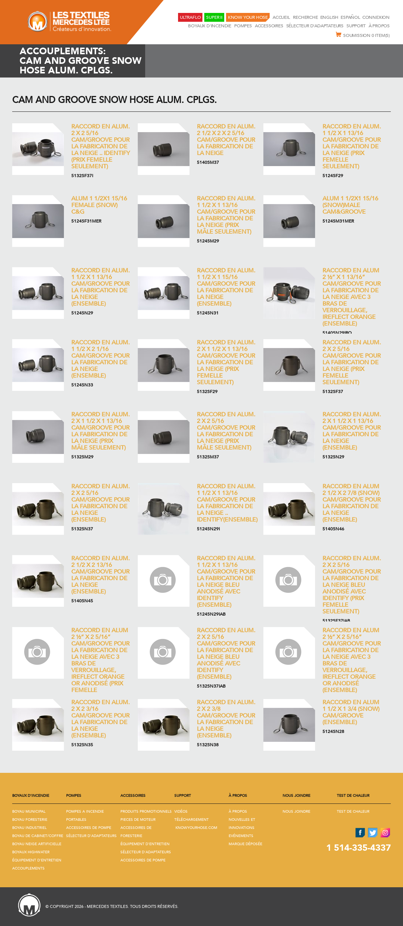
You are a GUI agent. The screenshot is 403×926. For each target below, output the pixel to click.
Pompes (243, 26)
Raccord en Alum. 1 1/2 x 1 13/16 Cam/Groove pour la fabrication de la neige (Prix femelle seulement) (351, 146)
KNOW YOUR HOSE (248, 17)
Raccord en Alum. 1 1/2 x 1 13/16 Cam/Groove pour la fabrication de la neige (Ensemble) (100, 287)
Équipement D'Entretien (36, 860)
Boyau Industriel (29, 827)
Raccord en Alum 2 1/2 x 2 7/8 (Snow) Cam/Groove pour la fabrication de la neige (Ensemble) (351, 503)
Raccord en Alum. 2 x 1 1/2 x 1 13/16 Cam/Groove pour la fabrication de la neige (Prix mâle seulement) (100, 431)
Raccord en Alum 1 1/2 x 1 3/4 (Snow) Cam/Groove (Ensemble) (350, 712)
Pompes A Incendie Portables (85, 815)
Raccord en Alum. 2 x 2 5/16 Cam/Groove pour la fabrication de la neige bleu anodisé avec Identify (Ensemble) (226, 653)
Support (356, 26)
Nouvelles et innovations (242, 823)
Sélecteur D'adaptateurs (315, 26)
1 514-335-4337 (358, 848)
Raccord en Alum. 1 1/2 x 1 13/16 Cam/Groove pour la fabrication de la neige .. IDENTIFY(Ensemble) (227, 503)
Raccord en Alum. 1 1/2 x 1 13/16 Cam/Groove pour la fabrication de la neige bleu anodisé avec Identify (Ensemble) (226, 581)
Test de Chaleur (353, 811)
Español (350, 17)
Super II (214, 17)
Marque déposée (245, 844)
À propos (379, 26)
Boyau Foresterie (29, 819)
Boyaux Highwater (30, 852)
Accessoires (269, 26)
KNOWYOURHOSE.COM (196, 827)
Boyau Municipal (28, 811)
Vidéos (181, 811)
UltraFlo (190, 17)
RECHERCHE (305, 17)
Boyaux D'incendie (209, 26)
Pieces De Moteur (138, 819)
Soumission (363, 34)
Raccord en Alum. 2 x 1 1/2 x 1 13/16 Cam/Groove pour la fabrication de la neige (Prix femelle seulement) (226, 362)
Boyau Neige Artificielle (36, 844)
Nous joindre (296, 811)
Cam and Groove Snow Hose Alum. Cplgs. (114, 100)
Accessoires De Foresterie (135, 832)
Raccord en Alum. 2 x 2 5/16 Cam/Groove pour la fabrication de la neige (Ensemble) (100, 503)
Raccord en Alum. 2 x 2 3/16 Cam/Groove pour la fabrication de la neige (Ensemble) (100, 719)
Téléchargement (191, 819)
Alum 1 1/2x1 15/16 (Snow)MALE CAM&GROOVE (350, 205)
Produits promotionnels (146, 811)
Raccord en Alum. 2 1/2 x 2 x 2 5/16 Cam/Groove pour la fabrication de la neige (226, 139)
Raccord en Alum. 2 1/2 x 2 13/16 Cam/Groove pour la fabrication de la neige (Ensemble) (100, 575)
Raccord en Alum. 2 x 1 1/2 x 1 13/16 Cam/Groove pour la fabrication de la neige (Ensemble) (351, 431)
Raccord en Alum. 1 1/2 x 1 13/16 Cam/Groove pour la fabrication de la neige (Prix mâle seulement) (226, 215)
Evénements (241, 836)
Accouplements (28, 868)
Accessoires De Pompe (88, 827)
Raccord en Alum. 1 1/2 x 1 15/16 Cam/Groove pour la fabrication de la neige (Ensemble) (226, 287)
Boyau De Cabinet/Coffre (37, 836)
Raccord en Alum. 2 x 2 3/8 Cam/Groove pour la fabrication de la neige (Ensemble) (226, 719)
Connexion (376, 17)
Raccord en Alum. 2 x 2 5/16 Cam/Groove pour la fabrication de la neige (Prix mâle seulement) (226, 431)
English (329, 17)
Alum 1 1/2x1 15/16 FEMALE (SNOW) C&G (99, 205)
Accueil (282, 17)
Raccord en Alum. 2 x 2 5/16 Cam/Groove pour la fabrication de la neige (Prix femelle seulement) (351, 362)
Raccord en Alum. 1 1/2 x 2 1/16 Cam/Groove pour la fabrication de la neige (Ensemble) (100, 359)
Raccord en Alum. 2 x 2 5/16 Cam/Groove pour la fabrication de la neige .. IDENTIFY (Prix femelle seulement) (100, 146)
